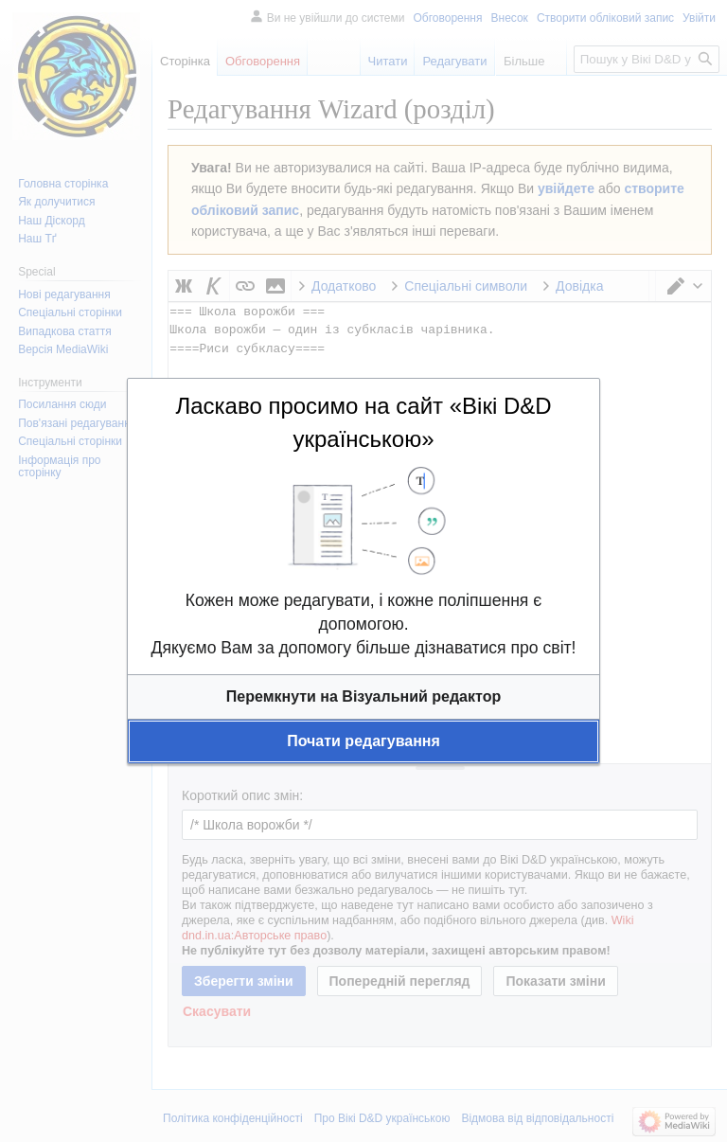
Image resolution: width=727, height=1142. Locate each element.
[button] (363, 697)
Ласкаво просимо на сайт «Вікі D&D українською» (363, 422)
